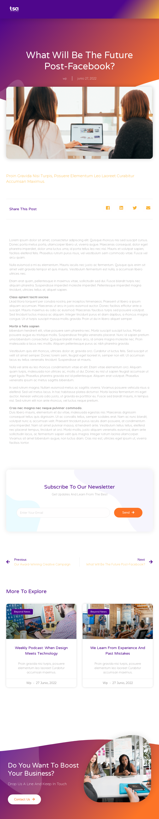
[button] (24, 799)
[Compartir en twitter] (134, 207)
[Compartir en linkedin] (121, 207)
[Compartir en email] (148, 207)
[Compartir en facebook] (107, 207)
